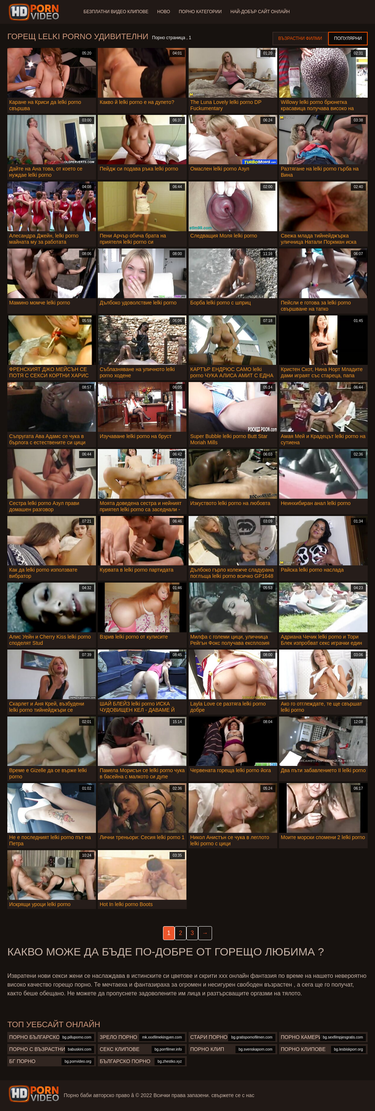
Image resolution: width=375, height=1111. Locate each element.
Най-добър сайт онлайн (260, 11)
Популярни (348, 38)
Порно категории (200, 11)
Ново (163, 11)
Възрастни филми (300, 38)
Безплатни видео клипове (115, 11)
